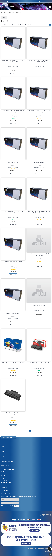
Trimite (16, 505)
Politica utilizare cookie (7, 454)
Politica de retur (5, 446)
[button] (50, 549)
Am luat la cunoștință (7, 505)
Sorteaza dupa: (4, 24)
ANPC (3, 456)
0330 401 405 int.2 (7, 473)
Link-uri (49, 1)
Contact (3, 443)
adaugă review (11, 66)
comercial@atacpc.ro (7, 476)
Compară (4, 1)
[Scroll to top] (50, 554)
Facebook (4, 490)
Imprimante (6, 12)
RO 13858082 (5, 480)
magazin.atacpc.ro (39, 548)
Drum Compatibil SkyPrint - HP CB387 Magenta (13, 362)
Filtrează (4, 17)
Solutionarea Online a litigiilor (8, 461)
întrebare (16, 66)
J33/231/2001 (6, 484)
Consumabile (13, 12)
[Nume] (10, 499)
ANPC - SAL (4, 459)
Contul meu (42, 1)
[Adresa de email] (10, 503)
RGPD (3, 451)
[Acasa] (1, 12)
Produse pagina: (23, 24)
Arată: (22, 431)
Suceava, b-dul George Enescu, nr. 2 (10, 469)
